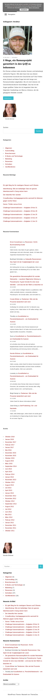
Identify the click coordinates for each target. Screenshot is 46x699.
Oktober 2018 (9, 437)
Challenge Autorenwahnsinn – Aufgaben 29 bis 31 (20, 207)
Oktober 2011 (9, 531)
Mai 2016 (8, 450)
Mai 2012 (8, 514)
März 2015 (8, 463)
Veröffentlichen (10, 167)
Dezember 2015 (10, 453)
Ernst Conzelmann (16, 242)
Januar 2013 (9, 493)
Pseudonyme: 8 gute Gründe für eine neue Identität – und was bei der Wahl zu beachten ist (22, 660)
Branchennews (10, 153)
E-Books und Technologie (14, 156)
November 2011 (10, 528)
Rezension (8, 161)
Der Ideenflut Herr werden (12, 195)
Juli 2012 (8, 509)
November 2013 (10, 479)
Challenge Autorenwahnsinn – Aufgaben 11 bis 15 (20, 221)
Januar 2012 (9, 522)
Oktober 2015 (9, 458)
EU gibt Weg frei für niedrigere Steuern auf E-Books (20, 185)
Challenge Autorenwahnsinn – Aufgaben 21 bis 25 (20, 214)
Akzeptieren (24, 9)
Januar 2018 (9, 439)
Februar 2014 (9, 474)
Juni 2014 (8, 469)
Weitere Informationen (34, 7)
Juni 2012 (8, 512)
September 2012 (11, 504)
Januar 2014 (9, 477)
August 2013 (9, 485)
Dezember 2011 (10, 525)
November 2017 (10, 442)
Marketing (8, 159)
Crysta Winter (14, 299)
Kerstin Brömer (15, 353)
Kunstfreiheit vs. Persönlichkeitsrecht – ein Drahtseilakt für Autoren (24, 319)
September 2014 (11, 466)
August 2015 (9, 461)
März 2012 (8, 517)
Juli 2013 (8, 488)
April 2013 (8, 490)
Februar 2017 (9, 445)
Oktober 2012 (9, 501)
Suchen (5, 127)
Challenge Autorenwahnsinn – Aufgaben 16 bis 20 (20, 218)
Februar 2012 (9, 520)
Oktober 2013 (9, 482)
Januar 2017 (9, 447)
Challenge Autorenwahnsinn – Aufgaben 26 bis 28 (20, 211)
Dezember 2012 (10, 496)
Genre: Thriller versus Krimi (12, 204)
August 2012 (9, 506)
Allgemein (8, 148)
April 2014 (8, 471)
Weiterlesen (7, 98)
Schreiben (14, 57)
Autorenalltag (9, 151)
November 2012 (10, 498)
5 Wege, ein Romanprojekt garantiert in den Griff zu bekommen (17, 64)
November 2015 (10, 455)
